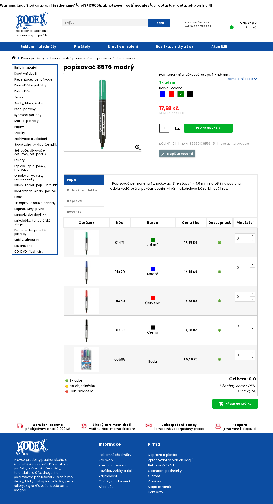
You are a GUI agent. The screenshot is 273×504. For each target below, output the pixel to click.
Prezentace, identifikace (33, 79)
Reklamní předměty (38, 46)
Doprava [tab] (74, 201)
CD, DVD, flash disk (28, 251)
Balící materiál (25, 67)
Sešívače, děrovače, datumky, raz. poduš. (30, 152)
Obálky (19, 133)
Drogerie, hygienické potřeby (30, 232)
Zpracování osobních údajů (170, 460)
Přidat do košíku (209, 128)
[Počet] (164, 128)
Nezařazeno (23, 246)
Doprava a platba (162, 454)
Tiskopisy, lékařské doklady (35, 203)
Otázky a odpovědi (114, 481)
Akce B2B (219, 46)
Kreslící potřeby (26, 121)
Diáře (18, 197)
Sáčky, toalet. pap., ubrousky (36, 185)
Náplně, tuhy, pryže (29, 209)
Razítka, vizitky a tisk (174, 46)
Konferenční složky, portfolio (36, 191)
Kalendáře (22, 91)
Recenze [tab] (74, 211)
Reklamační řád (161, 465)
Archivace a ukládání (30, 139)
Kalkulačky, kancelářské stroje (32, 222)
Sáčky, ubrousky (26, 240)
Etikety (19, 160)
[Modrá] (162, 94)
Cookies (154, 481)
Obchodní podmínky (165, 470)
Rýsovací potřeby (27, 115)
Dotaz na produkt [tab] (235, 143)
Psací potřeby (25, 109)
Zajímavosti (108, 476)
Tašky (18, 97)
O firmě (154, 476)
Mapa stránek (159, 486)
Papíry (19, 127)
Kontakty (155, 492)
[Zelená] (181, 94)
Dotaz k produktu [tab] (82, 190)
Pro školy (82, 46)
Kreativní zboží (25, 73)
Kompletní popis (243, 79)
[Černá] (190, 94)
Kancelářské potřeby (30, 85)
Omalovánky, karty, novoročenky (29, 177)
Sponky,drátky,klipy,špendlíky (36, 144)
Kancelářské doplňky (30, 214)
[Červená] (171, 94)
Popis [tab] (71, 180)
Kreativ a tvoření (123, 46)
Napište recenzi (177, 154)
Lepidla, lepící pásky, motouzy (30, 168)
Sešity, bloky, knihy (28, 103)
